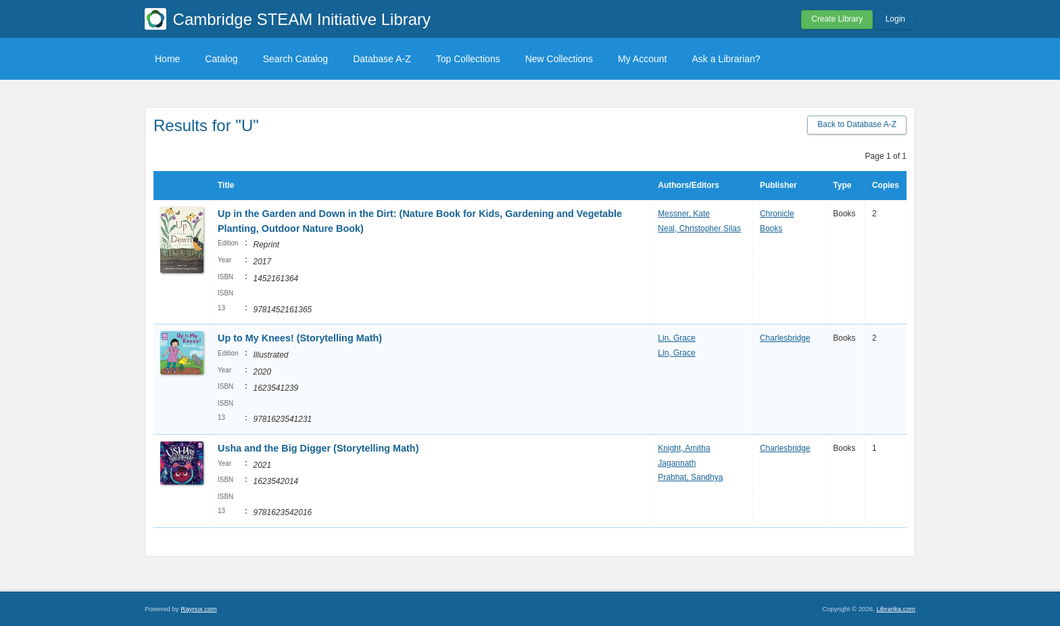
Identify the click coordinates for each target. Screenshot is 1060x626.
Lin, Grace (676, 338)
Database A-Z (382, 58)
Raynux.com (198, 608)
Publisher (778, 185)
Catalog (221, 58)
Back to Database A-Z (856, 124)
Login (895, 19)
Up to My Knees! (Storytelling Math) (300, 338)
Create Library (837, 19)
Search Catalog (296, 58)
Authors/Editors (688, 185)
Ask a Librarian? (726, 58)
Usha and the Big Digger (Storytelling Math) (318, 448)
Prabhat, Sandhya (690, 477)
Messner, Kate (684, 213)
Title (226, 185)
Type (842, 185)
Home (167, 58)
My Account (642, 58)
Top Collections (468, 58)
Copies (885, 185)
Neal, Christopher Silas (699, 228)
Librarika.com (895, 608)
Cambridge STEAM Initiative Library (302, 19)
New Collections (559, 58)
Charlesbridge (785, 338)
